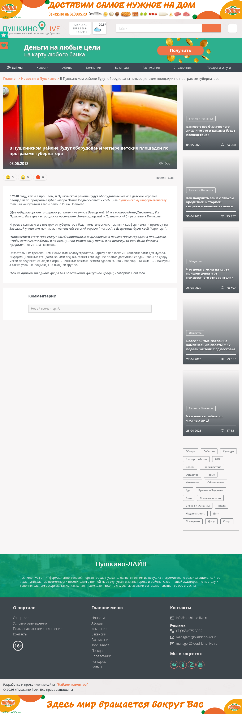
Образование (215, 482)
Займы (96, 667)
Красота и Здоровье (210, 490)
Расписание (100, 639)
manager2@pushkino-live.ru (196, 643)
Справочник (182, 68)
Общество (195, 261)
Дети (216, 513)
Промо (211, 474)
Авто (189, 498)
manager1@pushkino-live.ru (196, 637)
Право (222, 506)
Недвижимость (195, 513)
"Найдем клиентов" (72, 684)
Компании (93, 68)
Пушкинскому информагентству (142, 200)
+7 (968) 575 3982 (189, 631)
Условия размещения (30, 623)
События (209, 451)
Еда (188, 490)
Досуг (211, 521)
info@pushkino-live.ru (192, 617)
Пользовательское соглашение (37, 628)
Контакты (20, 634)
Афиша (67, 68)
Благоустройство (196, 459)
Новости (42, 68)
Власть (190, 467)
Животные (192, 482)
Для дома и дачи (210, 498)
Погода (97, 650)
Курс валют (100, 645)
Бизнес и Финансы (201, 118)
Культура (228, 451)
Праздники (193, 521)
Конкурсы (99, 661)
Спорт (227, 521)
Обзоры (190, 451)
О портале (21, 617)
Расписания (151, 68)
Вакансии (122, 68)
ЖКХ (217, 459)
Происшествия (212, 467)
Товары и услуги (219, 68)
